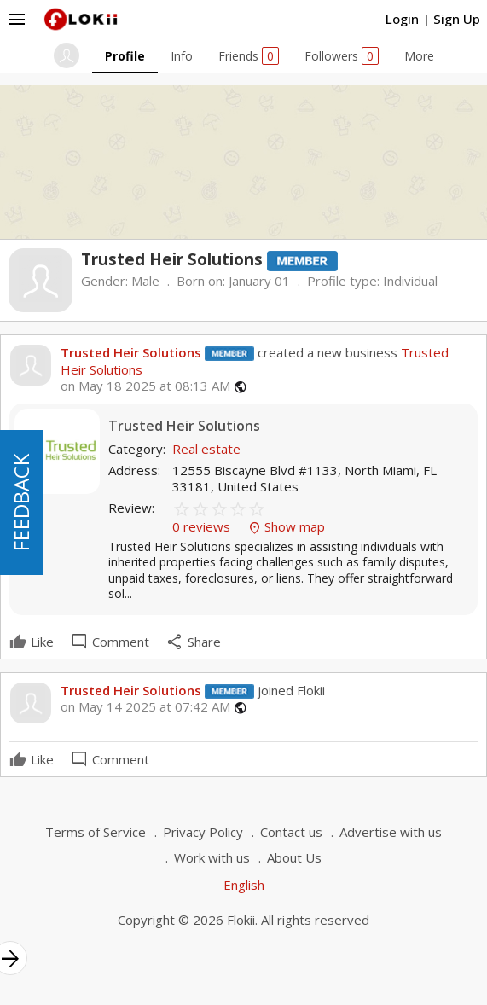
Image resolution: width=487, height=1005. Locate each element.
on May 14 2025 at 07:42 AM (145, 707)
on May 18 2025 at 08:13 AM (145, 386)
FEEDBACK (21, 502)
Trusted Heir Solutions (131, 352)
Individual (410, 280)
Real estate (206, 448)
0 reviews (203, 526)
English (243, 884)
